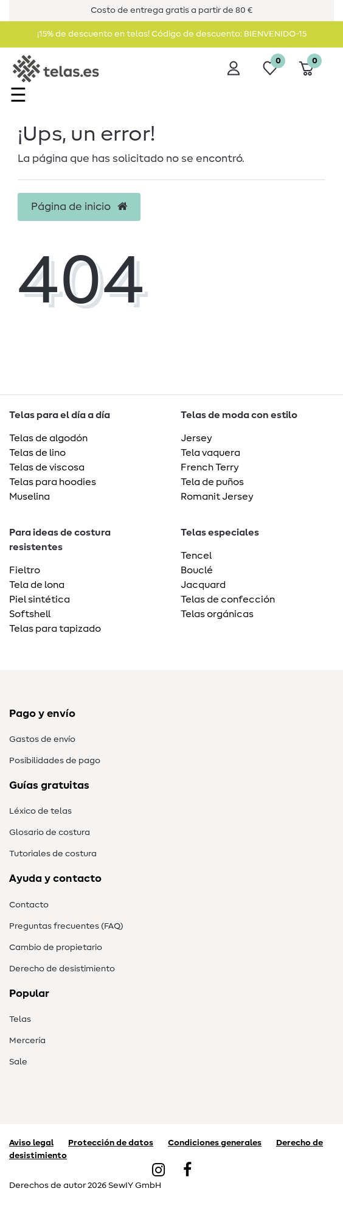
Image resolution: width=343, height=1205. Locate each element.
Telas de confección (228, 599)
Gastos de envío (42, 739)
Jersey (196, 438)
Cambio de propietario (55, 947)
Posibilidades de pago (54, 760)
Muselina (29, 496)
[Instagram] (158, 1170)
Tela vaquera (210, 453)
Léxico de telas (40, 811)
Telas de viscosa (47, 467)
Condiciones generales (215, 1143)
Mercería (27, 1040)
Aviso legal (31, 1143)
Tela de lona (36, 585)
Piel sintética (39, 599)
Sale (18, 1062)
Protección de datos (110, 1143)
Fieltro (24, 570)
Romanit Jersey (217, 496)
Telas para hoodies (52, 482)
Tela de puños (212, 482)
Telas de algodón (48, 438)
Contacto (29, 905)
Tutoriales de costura (53, 854)
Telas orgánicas (217, 614)
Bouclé (197, 570)
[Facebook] (187, 1170)
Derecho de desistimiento (62, 969)
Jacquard (203, 585)
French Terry (210, 467)
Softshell (29, 614)
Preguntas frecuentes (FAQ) (66, 926)
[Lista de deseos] (270, 68)
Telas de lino (37, 453)
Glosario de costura (49, 832)
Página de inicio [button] (79, 206)
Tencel (196, 556)
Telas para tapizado (55, 629)
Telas (20, 1019)
